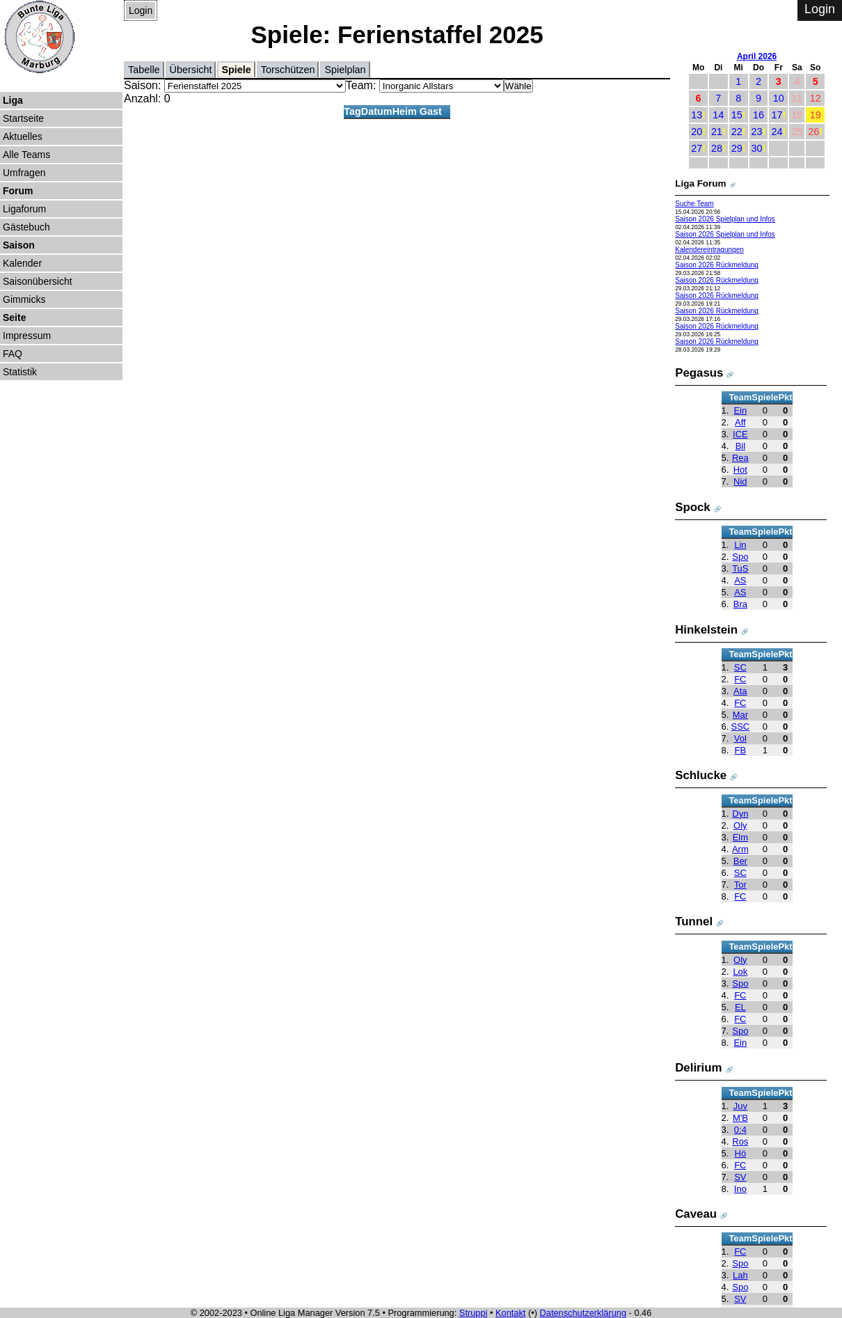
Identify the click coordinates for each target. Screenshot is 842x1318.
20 (696, 131)
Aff (740, 422)
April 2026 (757, 56)
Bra (740, 604)
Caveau (696, 1214)
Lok (740, 971)
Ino (740, 1189)
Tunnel (694, 921)
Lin (740, 545)
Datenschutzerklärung (583, 1313)
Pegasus (699, 372)
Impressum (27, 335)
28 (716, 148)
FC (740, 679)
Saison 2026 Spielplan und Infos (725, 219)
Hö (741, 1153)
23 (757, 131)
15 (736, 114)
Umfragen (24, 172)
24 (776, 131)
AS (740, 580)
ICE (740, 434)
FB (741, 750)
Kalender (22, 263)
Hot (740, 469)
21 (716, 131)
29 (736, 148)
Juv (740, 1106)
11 (796, 98)
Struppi (473, 1313)
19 (815, 114)
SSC (740, 726)
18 (796, 114)
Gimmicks (24, 299)
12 (815, 98)
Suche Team (694, 203)
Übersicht (191, 69)
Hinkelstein (706, 629)
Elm (740, 837)
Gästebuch (26, 227)
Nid (740, 481)
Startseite (23, 118)
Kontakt (510, 1313)
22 (736, 131)
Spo (740, 556)
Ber (740, 861)
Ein (740, 410)
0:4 (740, 1129)
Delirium (698, 1067)
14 (718, 114)
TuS (740, 568)
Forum (18, 190)
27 (696, 148)
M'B (740, 1118)
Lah (740, 1275)
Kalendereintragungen (709, 249)
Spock (692, 507)
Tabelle (144, 69)
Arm (740, 849)
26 (813, 131)
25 (796, 131)
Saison (19, 245)
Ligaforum (24, 208)
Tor (740, 884)
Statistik (20, 371)
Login (140, 10)
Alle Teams (26, 154)
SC (740, 667)
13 (696, 114)
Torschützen (288, 69)
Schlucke (700, 775)
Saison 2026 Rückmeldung (716, 265)
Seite (14, 317)
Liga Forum (700, 183)
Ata (740, 691)
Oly (740, 825)
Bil (740, 446)
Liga (13, 100)
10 (778, 98)
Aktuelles (22, 136)
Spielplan (344, 69)
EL (740, 1007)
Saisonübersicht (37, 281)
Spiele (236, 69)
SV (740, 1177)
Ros (740, 1141)
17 (776, 114)
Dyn (740, 813)
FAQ (12, 353)
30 (757, 148)
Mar (740, 714)
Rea (740, 458)
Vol (740, 738)
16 (758, 114)
